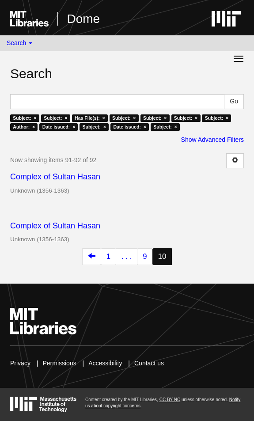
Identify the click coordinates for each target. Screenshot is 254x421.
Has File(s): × (90, 118)
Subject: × (24, 118)
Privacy (20, 363)
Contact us (149, 363)
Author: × (24, 126)
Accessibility (105, 363)
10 (162, 256)
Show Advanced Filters (212, 139)
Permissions (59, 363)
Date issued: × (58, 126)
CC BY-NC (169, 399)
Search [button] (19, 42)
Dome (83, 19)
